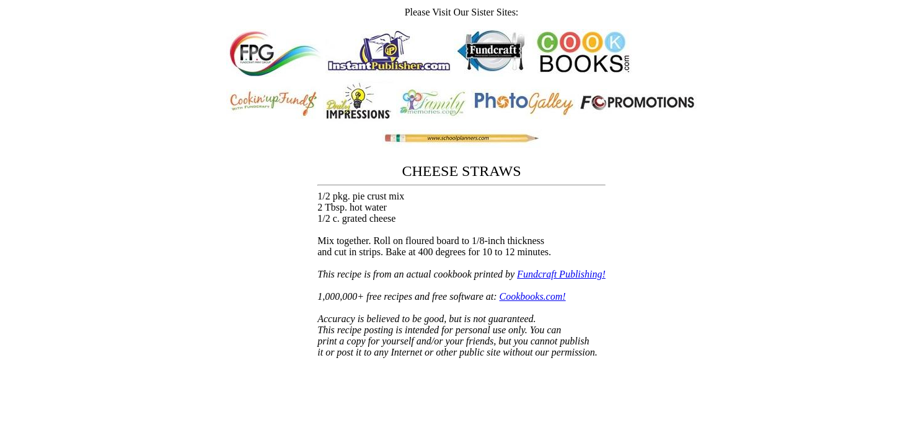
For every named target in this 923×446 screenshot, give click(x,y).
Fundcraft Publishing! (561, 274)
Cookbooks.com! (533, 296)
